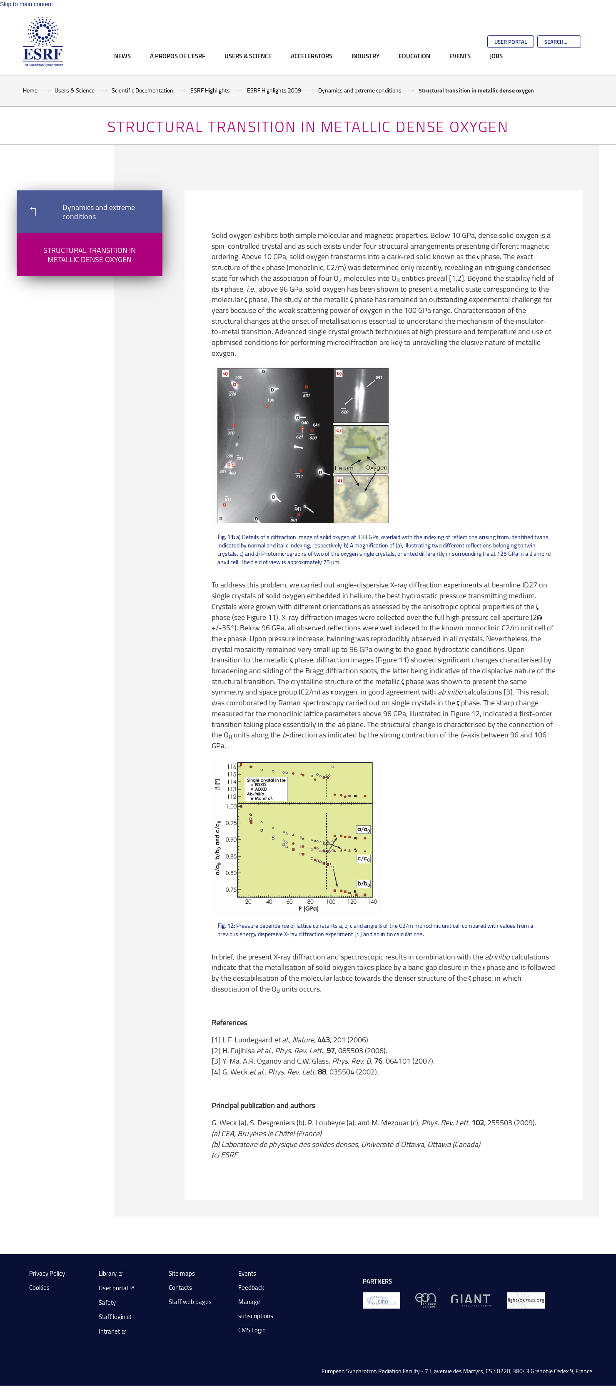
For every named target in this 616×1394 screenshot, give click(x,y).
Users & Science (248, 55)
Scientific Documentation (142, 90)
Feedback (251, 1287)
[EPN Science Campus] (425, 1299)
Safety (107, 1302)
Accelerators (311, 55)
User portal (113, 1288)
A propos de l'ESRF (177, 55)
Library (108, 1273)
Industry (365, 55)
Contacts (180, 1287)
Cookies (39, 1287)
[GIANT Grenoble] (471, 1299)
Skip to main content (26, 4)
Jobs (496, 55)
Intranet (109, 1331)
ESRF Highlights (210, 90)
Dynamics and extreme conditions (360, 90)
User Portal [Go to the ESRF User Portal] (510, 41)
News (122, 55)
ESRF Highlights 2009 (274, 90)
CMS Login (252, 1330)
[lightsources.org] (526, 1299)
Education (414, 55)
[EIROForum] (381, 1299)
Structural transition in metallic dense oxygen (89, 254)
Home (30, 90)
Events (460, 55)
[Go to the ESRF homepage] (43, 41)
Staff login (112, 1316)
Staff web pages (190, 1301)
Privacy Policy (47, 1273)
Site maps (182, 1273)
